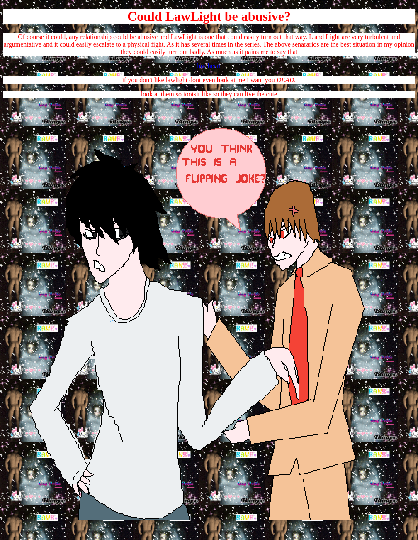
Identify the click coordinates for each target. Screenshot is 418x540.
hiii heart (209, 65)
